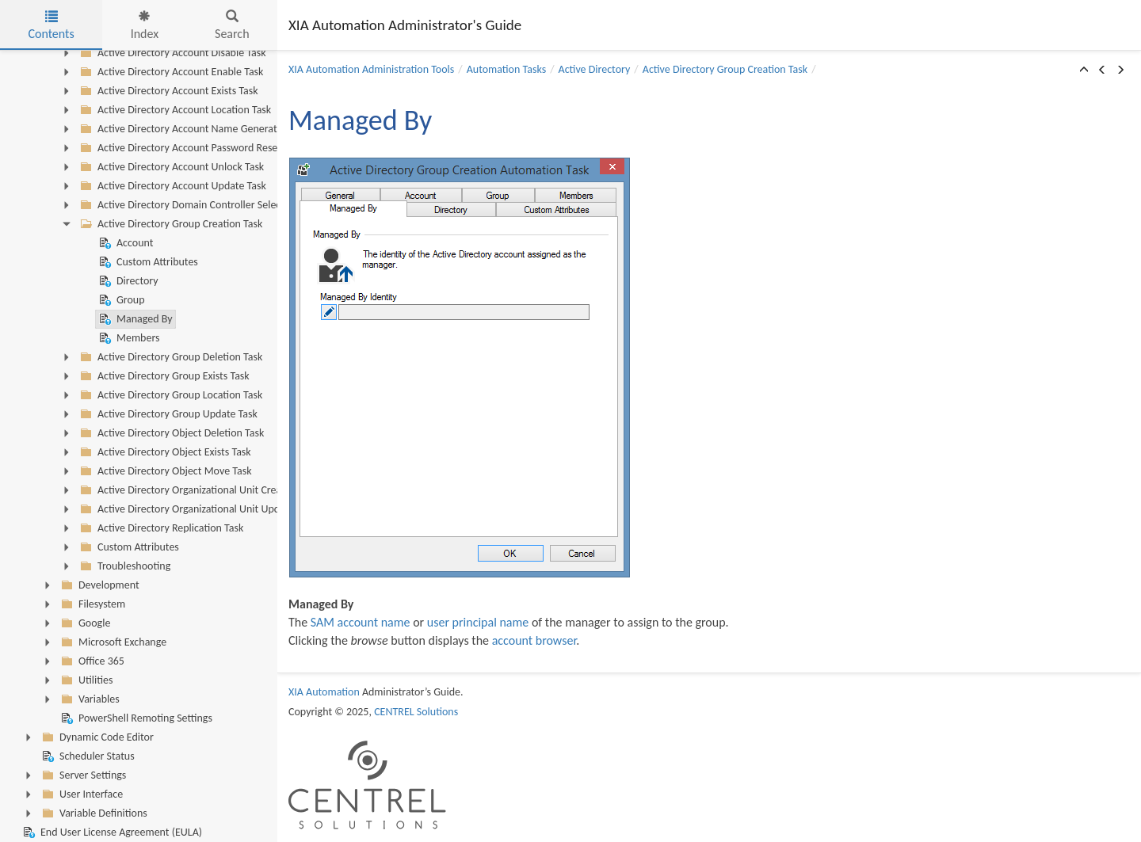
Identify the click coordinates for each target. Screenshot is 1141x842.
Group (120, 300)
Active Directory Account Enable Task (170, 72)
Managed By (134, 319)
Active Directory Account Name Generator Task (192, 129)
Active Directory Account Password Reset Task (190, 148)
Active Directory (595, 69)
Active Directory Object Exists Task (164, 452)
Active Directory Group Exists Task (163, 376)
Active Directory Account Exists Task (167, 91)
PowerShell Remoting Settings (135, 718)
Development (98, 585)
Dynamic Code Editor (96, 737)
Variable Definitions (93, 813)
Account (124, 243)
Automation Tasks (506, 69)
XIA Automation (324, 692)
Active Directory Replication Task (160, 528)
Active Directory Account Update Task (171, 186)
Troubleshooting (123, 566)
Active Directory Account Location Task (174, 110)
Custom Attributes (147, 262)
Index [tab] (145, 25)
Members (128, 338)
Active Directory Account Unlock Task (170, 167)
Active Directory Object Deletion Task (170, 433)
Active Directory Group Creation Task (169, 224)
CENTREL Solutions (416, 711)
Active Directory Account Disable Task (171, 53)
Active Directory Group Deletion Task (169, 357)
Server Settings (82, 775)
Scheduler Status (87, 756)
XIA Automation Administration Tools (371, 69)
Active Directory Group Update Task (167, 414)
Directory (127, 281)
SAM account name (360, 622)
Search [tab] (232, 25)
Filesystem (91, 604)
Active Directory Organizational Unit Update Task (196, 509)
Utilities (85, 680)
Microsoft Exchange (112, 642)
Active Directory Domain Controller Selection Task (198, 205)
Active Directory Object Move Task (164, 471)
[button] (1083, 70)
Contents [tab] (51, 25)
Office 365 (91, 661)
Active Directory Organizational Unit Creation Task (199, 490)
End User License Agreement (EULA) (111, 832)
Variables (89, 699)
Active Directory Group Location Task (169, 395)
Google (84, 623)
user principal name (478, 622)
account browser (534, 640)
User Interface (81, 794)
